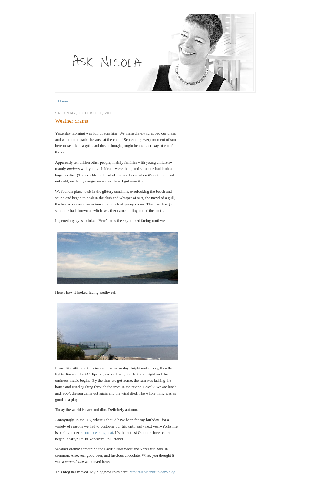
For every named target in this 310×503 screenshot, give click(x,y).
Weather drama (71, 121)
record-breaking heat (96, 432)
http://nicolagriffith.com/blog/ (153, 472)
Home (63, 101)
